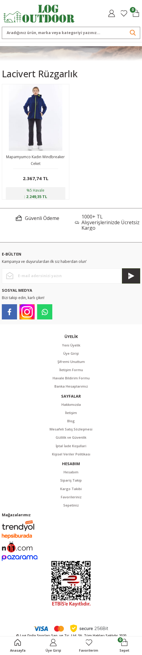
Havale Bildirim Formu (71, 378)
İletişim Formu (71, 370)
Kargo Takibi (71, 488)
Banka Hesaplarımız (71, 386)
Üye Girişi (71, 353)
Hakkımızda (71, 404)
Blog (71, 421)
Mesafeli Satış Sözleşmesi (71, 429)
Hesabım (71, 472)
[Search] (71, 33)
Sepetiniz (71, 505)
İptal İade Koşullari (71, 446)
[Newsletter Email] (71, 276)
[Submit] (131, 276)
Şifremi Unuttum (71, 361)
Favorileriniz (71, 497)
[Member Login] (111, 13)
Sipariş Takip (71, 480)
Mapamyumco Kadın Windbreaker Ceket (35, 160)
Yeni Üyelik (71, 345)
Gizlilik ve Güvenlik (71, 437)
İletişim (71, 412)
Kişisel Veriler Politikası (71, 454)
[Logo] (39, 13)
